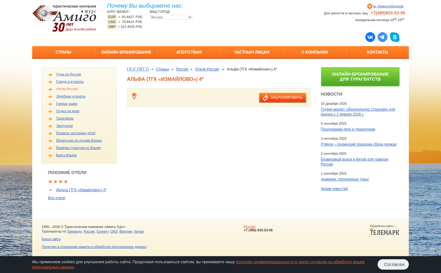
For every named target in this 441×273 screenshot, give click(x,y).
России (89, 231)
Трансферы (65, 118)
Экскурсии (64, 125)
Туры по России (68, 74)
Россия (182, 69)
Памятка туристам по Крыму (78, 148)
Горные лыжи (66, 103)
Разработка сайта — (384, 230)
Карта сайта (51, 239)
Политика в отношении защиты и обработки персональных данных (94, 246)
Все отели (56, 198)
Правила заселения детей (75, 133)
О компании (314, 52)
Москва (249, 226)
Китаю (139, 231)
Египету (103, 231)
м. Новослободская (388, 6)
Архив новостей (334, 189)
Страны (63, 52)
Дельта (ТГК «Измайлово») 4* (81, 190)
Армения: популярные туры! (345, 179)
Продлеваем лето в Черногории (348, 129)
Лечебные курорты (70, 96)
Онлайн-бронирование (126, 52)
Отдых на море (68, 111)
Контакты (377, 52)
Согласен (394, 264)
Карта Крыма (66, 155)
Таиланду (74, 231)
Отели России (67, 89)
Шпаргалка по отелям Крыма (79, 140)
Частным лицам (251, 52)
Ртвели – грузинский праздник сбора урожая (359, 144)
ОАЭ (113, 231)
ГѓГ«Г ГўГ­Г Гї (138, 69)
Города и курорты (70, 81)
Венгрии (125, 231)
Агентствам (189, 52)
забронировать (286, 97)
